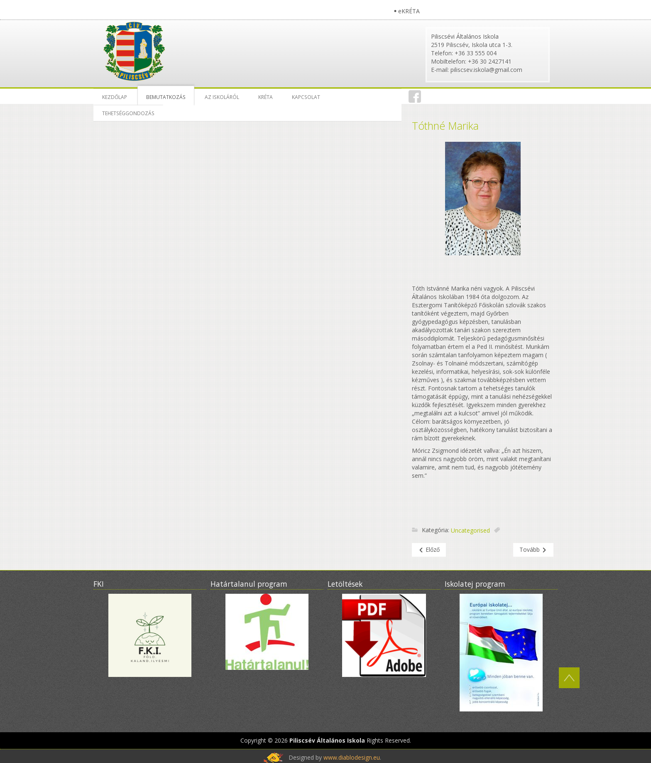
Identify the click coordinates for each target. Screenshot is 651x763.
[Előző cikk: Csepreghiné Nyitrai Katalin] (429, 550)
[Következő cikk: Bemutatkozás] (533, 550)
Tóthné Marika (445, 126)
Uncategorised (470, 530)
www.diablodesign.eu (351, 757)
